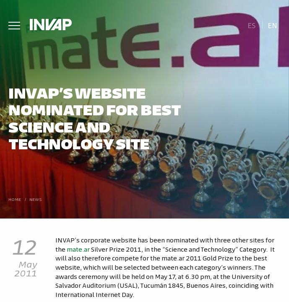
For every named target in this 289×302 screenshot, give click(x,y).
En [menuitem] (272, 25)
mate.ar (78, 249)
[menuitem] (251, 25)
